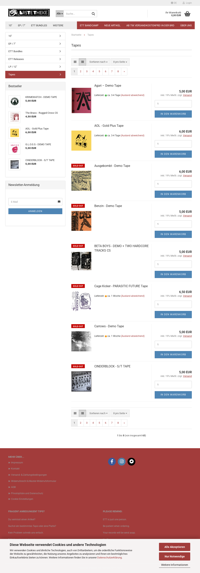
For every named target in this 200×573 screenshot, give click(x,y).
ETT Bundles (39, 25)
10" (10, 25)
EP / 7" (21, 25)
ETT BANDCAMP (89, 25)
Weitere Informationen (174, 564)
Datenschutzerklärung (109, 557)
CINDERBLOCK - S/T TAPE (112, 366)
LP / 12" (12, 66)
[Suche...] (60, 13)
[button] (174, 3)
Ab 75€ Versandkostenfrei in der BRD (150, 25)
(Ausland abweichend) (132, 95)
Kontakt (15, 468)
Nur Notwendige (175, 556)
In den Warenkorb (173, 114)
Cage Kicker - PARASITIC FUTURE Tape (121, 286)
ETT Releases (16, 59)
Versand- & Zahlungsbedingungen (29, 475)
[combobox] (98, 62)
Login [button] (187, 3)
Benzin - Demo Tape (108, 206)
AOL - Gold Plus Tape (108, 126)
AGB (13, 487)
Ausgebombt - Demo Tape (112, 166)
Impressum (17, 462)
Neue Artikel (112, 25)
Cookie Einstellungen (22, 499)
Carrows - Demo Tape (109, 326)
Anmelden (35, 211)
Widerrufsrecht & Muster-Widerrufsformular (33, 481)
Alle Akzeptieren (174, 546)
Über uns (186, 25)
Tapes (11, 74)
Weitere (58, 25)
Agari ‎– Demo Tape (107, 85)
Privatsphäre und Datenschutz (27, 493)
